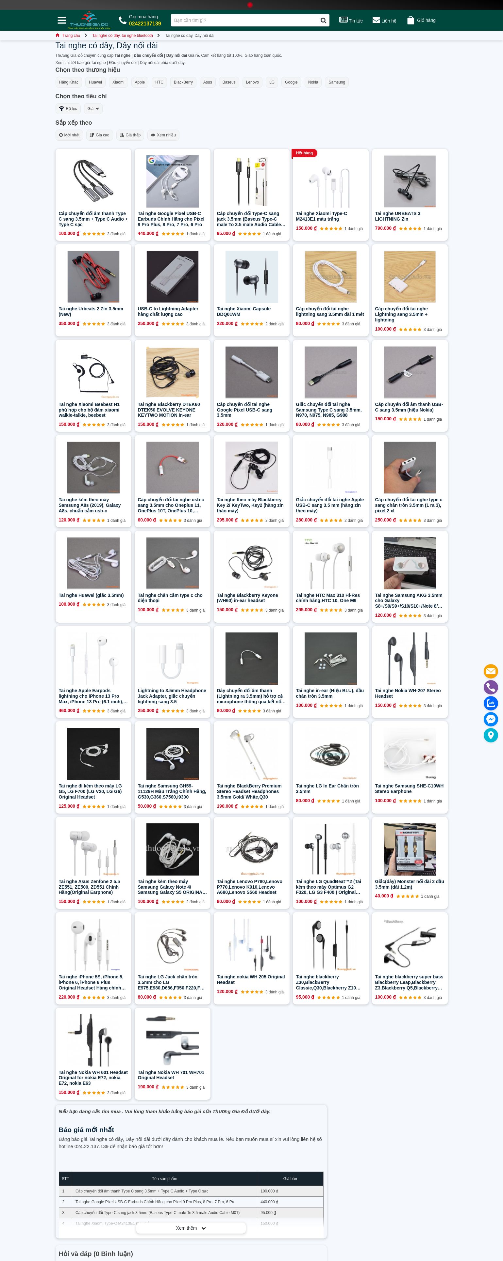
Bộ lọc (68, 108)
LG (272, 82)
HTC (159, 82)
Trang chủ (68, 35)
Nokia (313, 82)
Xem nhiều (163, 135)
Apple (140, 82)
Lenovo (252, 82)
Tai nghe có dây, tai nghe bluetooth (122, 35)
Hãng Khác (68, 82)
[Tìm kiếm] (323, 20)
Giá (93, 108)
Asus (207, 82)
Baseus (229, 82)
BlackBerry (183, 82)
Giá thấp (130, 135)
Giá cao (99, 135)
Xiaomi (118, 82)
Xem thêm (191, 1228)
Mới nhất (69, 135)
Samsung (336, 82)
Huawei (95, 82)
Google (291, 82)
